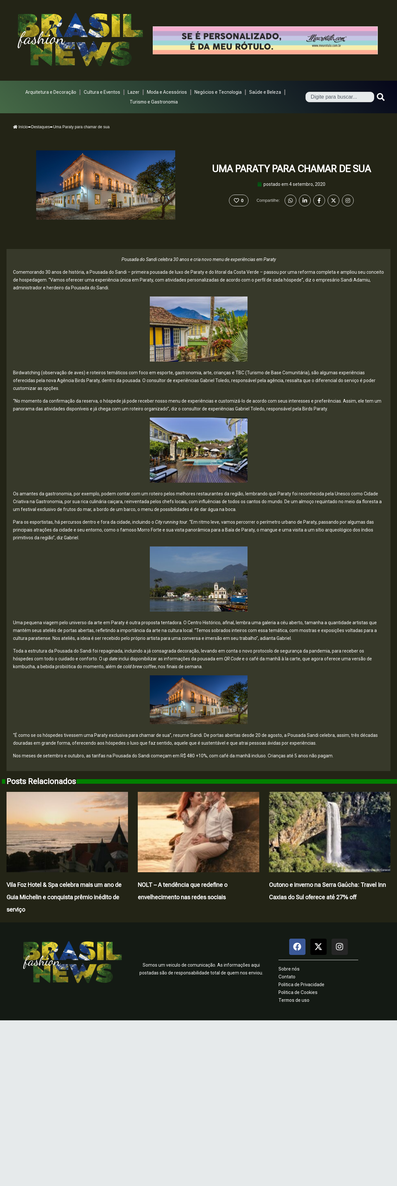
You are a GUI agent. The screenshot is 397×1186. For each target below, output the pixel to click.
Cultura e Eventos (102, 92)
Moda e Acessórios (167, 92)
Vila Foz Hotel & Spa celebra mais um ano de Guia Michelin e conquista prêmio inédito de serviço (64, 897)
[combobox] (339, 97)
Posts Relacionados (41, 781)
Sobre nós (289, 969)
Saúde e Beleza (265, 92)
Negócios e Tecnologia (218, 92)
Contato (286, 976)
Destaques (40, 127)
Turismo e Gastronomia (154, 101)
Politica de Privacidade (301, 984)
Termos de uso (293, 1000)
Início (20, 127)
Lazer (133, 92)
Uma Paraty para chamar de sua (291, 168)
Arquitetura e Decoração (50, 92)
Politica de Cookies (298, 992)
